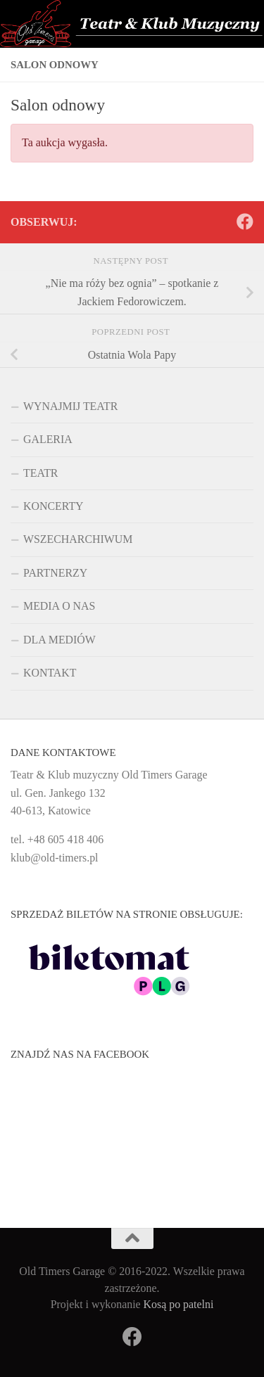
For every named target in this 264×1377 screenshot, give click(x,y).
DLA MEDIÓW (59, 640)
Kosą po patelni (179, 1304)
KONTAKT (50, 673)
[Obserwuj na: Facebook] (245, 221)
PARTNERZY (55, 573)
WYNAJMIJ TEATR (70, 406)
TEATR (40, 473)
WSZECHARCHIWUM (77, 539)
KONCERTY (53, 506)
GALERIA (48, 439)
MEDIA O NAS (59, 606)
